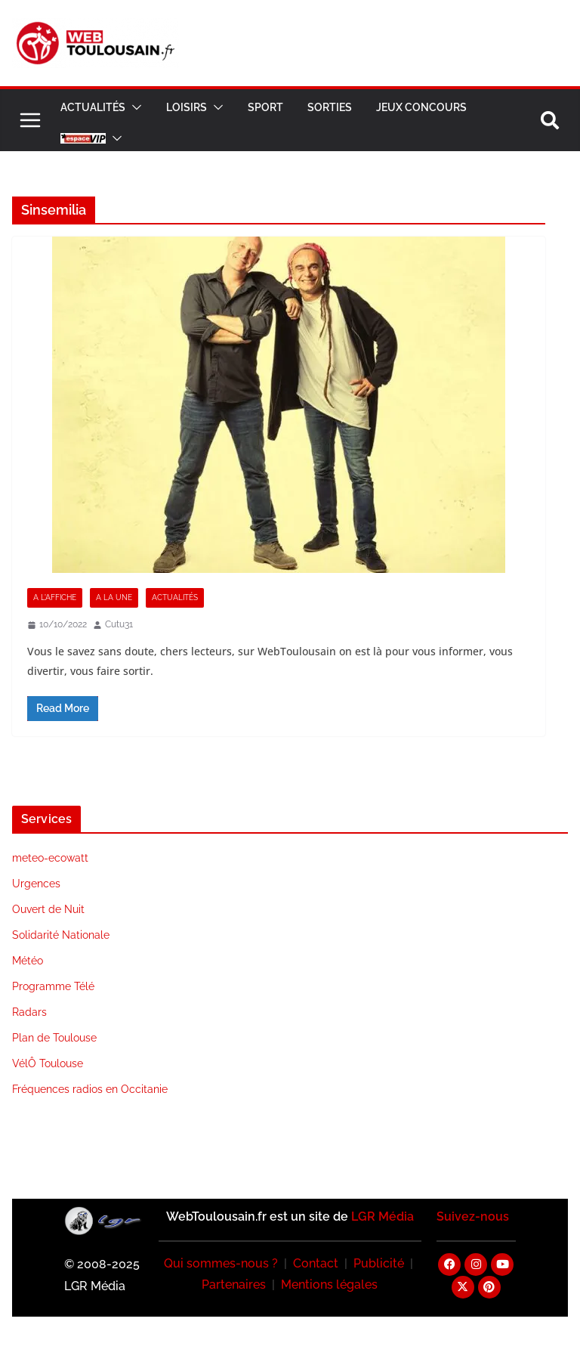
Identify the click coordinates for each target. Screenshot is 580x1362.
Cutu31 (119, 624)
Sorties (329, 107)
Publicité (378, 1263)
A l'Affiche (54, 597)
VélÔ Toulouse (47, 1063)
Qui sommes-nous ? (221, 1263)
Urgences (36, 884)
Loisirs (186, 107)
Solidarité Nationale (61, 935)
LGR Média (382, 1216)
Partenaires (234, 1284)
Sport (265, 107)
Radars (29, 1012)
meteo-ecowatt (50, 858)
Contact (315, 1263)
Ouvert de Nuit (48, 909)
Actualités (92, 107)
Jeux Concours (421, 107)
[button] (133, 107)
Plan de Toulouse (54, 1038)
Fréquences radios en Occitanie (90, 1089)
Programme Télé (53, 986)
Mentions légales (329, 1284)
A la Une (114, 597)
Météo (27, 961)
